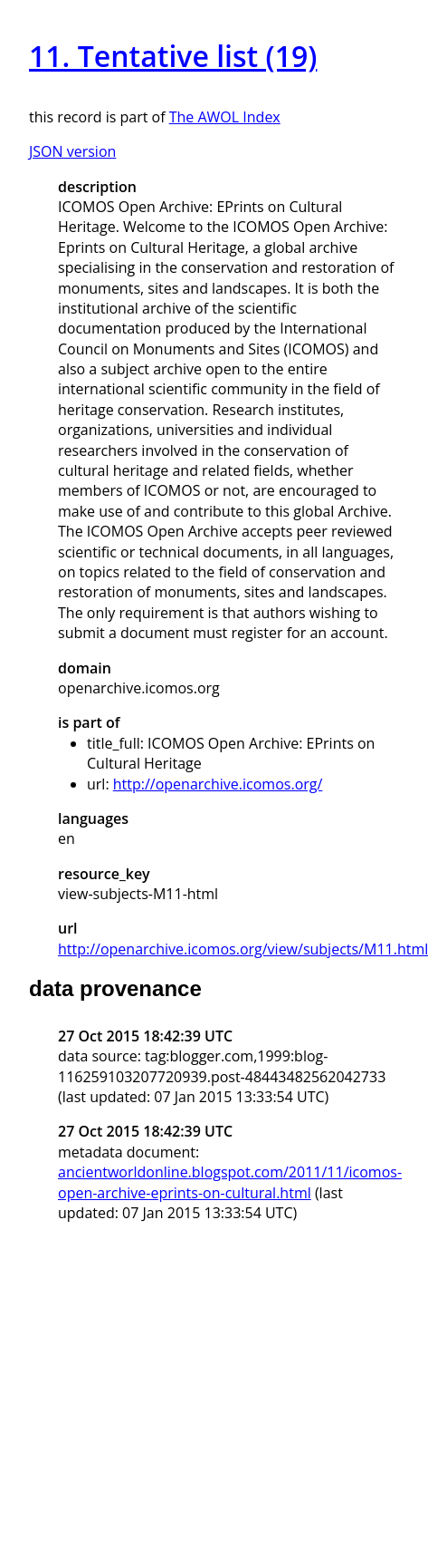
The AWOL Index (225, 117)
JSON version (72, 151)
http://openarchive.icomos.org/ (218, 784)
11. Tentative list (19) (173, 55)
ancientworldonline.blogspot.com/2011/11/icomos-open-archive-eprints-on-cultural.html (230, 1182)
